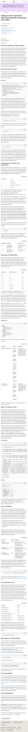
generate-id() (22, 576)
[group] (14, 90)
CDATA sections (22, 687)
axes (19, 167)
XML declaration (20, 677)
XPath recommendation (6, 155)
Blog (15, 727)
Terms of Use (18, 728)
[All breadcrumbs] (2, 12)
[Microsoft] (14, 1)
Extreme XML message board (8, 714)
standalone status (14, 682)
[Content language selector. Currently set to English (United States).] (6, 722)
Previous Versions (10, 727)
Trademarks (3, 730)
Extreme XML (6, 12)
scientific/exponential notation (17, 303)
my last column (8, 642)
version (2, 682)
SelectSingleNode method (12, 114)
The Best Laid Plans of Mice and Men (8, 27)
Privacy (2, 728)
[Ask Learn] (24, 12)
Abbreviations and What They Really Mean (9, 30)
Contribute (19, 727)
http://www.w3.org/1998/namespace (8, 650)
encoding (7, 682)
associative (17, 318)
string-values (18, 525)
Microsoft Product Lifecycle (9, 5)
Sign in (26, 1)
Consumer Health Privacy (9, 728)
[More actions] (26, 12)
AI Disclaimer (3, 727)
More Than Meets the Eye (6, 29)
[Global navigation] (1, 1)
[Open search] (23, 1)
